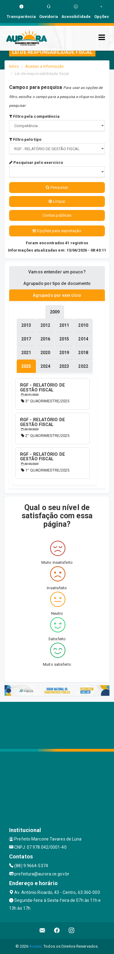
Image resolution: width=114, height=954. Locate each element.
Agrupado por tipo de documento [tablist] (57, 283)
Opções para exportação (57, 230)
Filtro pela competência (34, 116)
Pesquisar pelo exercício (36, 162)
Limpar (57, 201)
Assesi (35, 946)
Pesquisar (57, 187)
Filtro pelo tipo (25, 139)
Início (14, 66)
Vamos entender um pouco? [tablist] (56, 271)
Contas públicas (57, 215)
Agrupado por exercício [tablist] (57, 295)
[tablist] (26, 366)
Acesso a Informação (44, 66)
